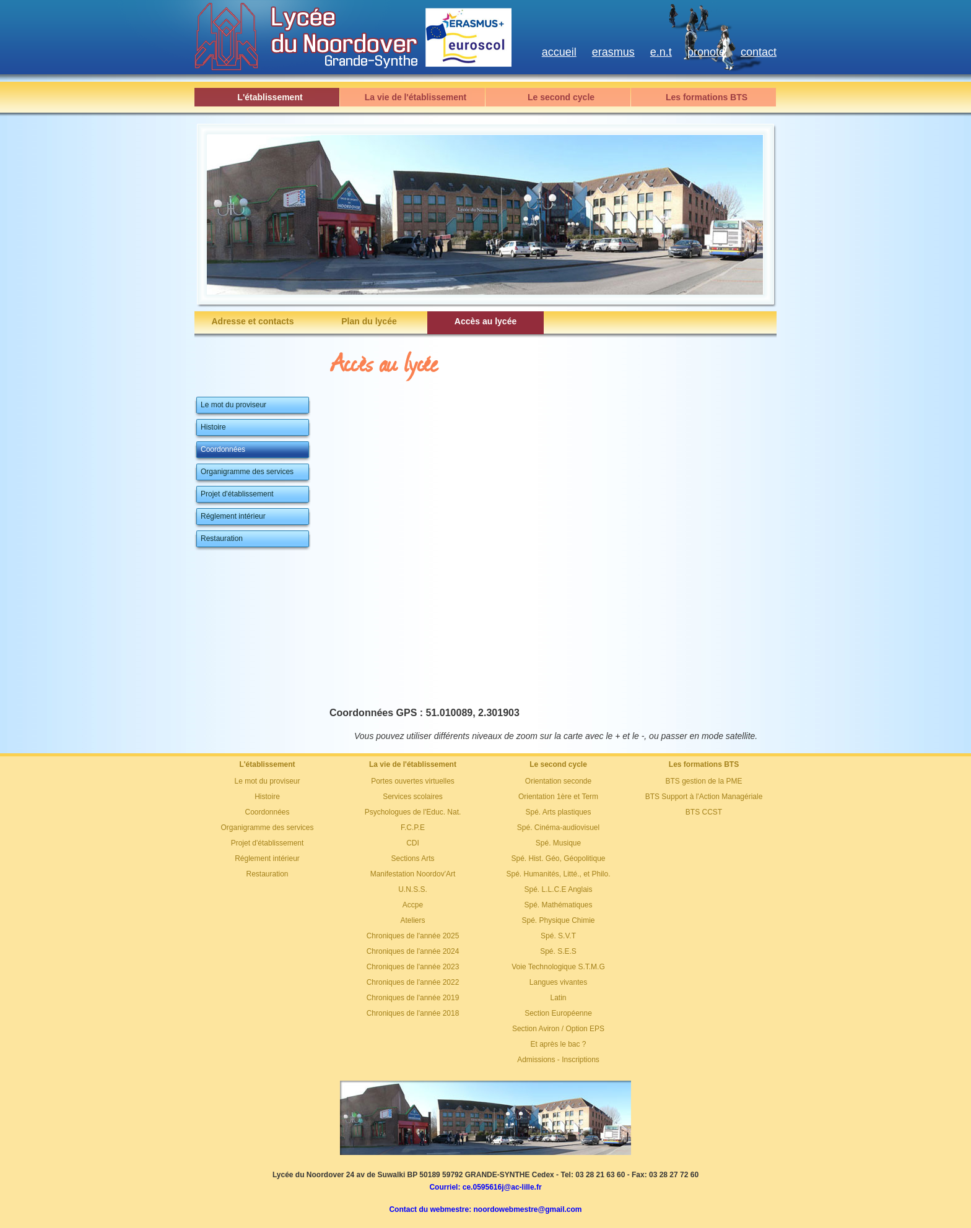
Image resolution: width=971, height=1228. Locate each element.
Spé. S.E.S (558, 951)
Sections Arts (412, 858)
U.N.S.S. (412, 889)
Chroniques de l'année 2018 (413, 1013)
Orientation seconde (558, 781)
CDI (412, 843)
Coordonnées (267, 812)
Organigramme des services (266, 827)
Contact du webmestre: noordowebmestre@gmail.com (485, 1209)
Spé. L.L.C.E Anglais (558, 889)
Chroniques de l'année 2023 (413, 966)
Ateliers (412, 920)
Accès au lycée (485, 321)
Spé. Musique (558, 843)
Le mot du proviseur (267, 781)
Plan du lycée (368, 321)
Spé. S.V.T (558, 936)
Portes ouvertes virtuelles (413, 781)
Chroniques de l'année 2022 (413, 982)
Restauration (267, 874)
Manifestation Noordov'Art (413, 874)
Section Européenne (558, 1013)
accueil (559, 52)
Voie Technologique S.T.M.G (558, 966)
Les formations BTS (706, 97)
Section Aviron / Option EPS (558, 1028)
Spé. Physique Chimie (557, 920)
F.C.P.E (413, 827)
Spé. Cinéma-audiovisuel (558, 827)
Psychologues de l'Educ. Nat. (413, 812)
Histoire (267, 796)
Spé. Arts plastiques (558, 812)
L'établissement (269, 97)
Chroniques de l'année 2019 (413, 997)
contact (759, 52)
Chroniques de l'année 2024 (413, 951)
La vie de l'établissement (415, 97)
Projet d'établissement (267, 843)
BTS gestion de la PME (703, 781)
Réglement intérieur (267, 858)
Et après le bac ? (558, 1044)
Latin (558, 997)
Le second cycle (561, 97)
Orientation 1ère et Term (558, 796)
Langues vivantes (558, 982)
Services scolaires (413, 796)
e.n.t (661, 52)
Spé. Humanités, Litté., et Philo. (558, 874)
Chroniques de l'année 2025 (413, 936)
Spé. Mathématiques (558, 905)
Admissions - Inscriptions (558, 1059)
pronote (706, 52)
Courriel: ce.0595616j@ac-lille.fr (485, 1187)
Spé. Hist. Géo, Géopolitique (558, 858)
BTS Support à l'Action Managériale (704, 796)
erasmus (613, 52)
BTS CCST (704, 812)
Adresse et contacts (252, 321)
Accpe (413, 905)
